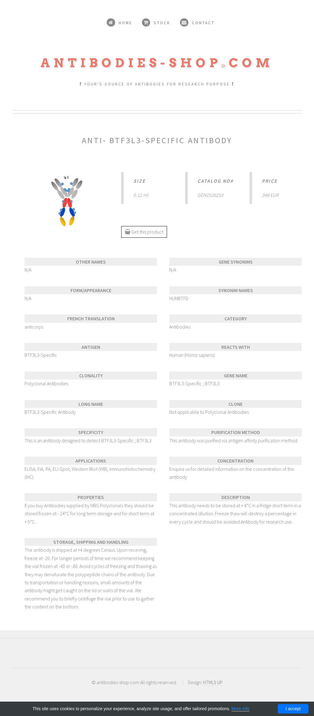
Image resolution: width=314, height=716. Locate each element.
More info (240, 708)
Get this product (144, 232)
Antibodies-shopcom (157, 62)
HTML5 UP (213, 682)
